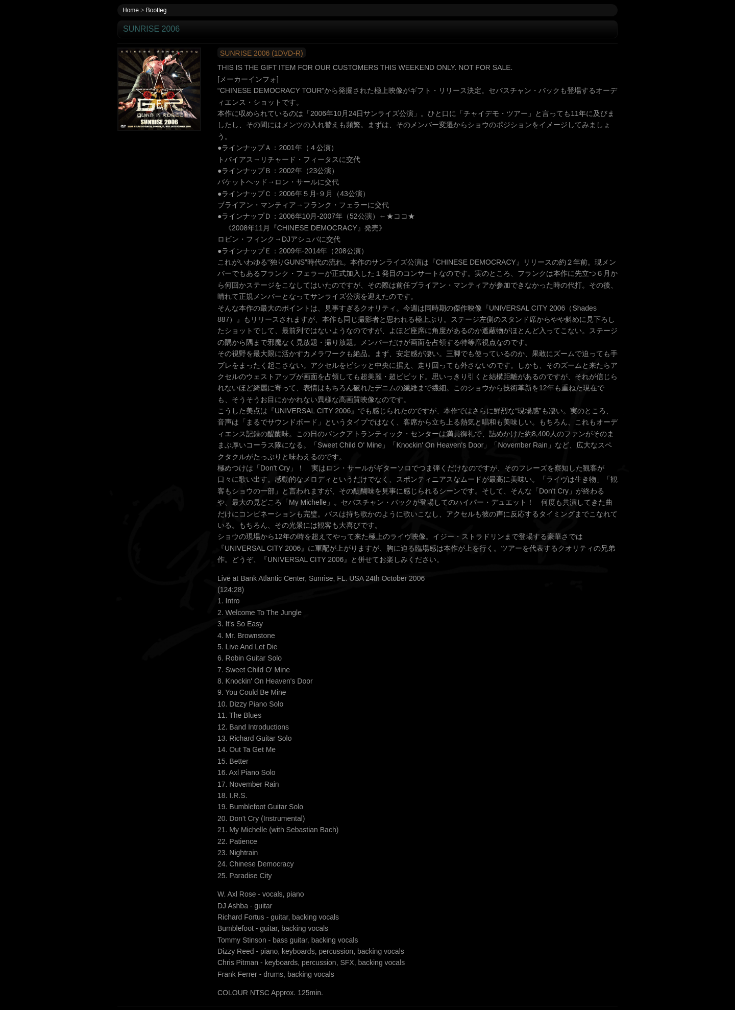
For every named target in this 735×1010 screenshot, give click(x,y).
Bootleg (156, 10)
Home (130, 10)
